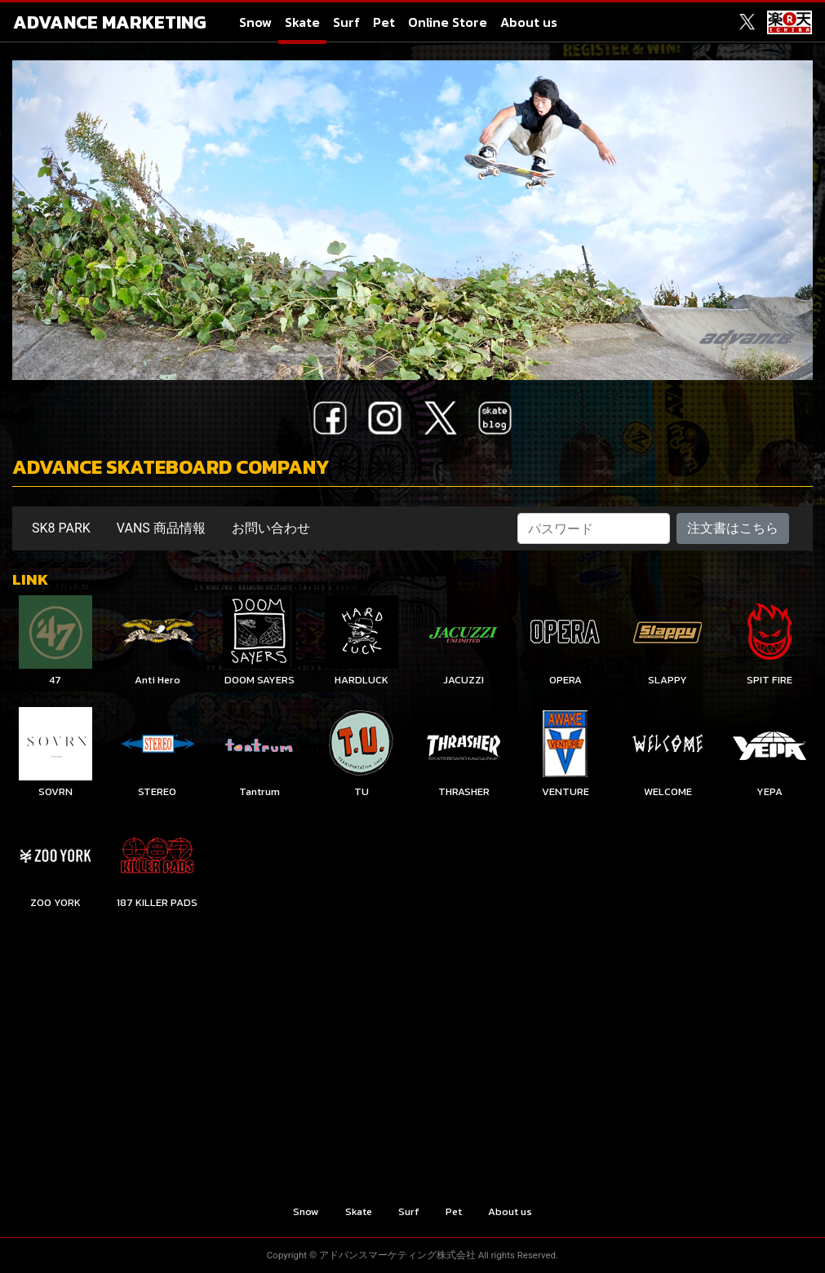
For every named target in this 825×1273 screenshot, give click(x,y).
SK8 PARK (61, 528)
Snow (255, 22)
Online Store (447, 22)
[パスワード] (594, 528)
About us (528, 22)
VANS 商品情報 (161, 528)
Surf (346, 22)
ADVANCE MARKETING (109, 22)
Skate (302, 22)
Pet (384, 22)
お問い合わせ (271, 528)
